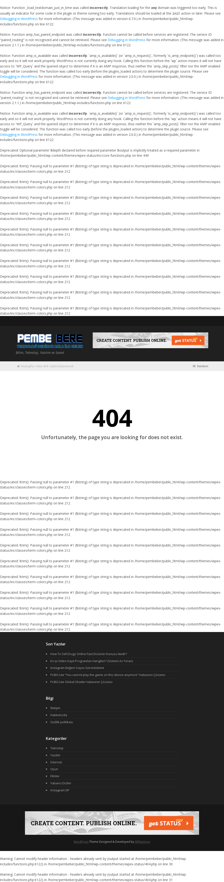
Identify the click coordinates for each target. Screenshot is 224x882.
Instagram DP (59, 790)
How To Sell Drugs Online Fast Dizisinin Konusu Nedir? (88, 653)
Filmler (55, 775)
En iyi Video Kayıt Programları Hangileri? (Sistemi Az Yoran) (91, 660)
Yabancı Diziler (60, 783)
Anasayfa (27, 366)
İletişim (55, 707)
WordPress (81, 841)
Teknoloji (56, 747)
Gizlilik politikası (61, 721)
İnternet (56, 762)
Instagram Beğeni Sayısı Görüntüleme (77, 667)
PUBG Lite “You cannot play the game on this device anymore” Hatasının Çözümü (107, 674)
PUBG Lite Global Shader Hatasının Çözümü (81, 681)
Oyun (54, 768)
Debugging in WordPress (19, 18)
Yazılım (55, 755)
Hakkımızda (58, 714)
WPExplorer (142, 841)
